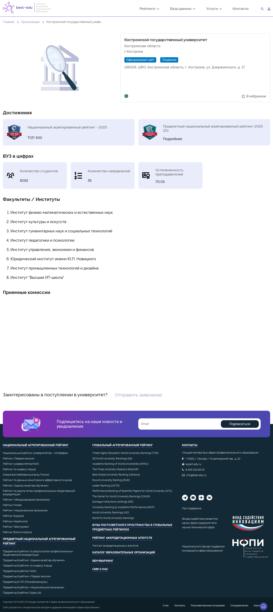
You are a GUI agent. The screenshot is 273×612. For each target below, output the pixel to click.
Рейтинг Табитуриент (16, 526)
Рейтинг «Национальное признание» (25, 510)
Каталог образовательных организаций (123, 552)
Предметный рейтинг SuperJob (22, 592)
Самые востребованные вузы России (26, 474)
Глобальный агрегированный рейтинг (122, 445)
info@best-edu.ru (196, 475)
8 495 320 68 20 (195, 469)
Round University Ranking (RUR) (111, 480)
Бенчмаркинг (102, 561)
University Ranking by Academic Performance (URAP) (123, 507)
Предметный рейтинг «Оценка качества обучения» (34, 560)
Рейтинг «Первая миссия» (19, 458)
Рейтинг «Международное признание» (26, 499)
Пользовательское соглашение (208, 605)
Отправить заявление (138, 394)
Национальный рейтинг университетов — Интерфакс (35, 452)
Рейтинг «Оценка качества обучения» (26, 485)
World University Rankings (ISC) (110, 512)
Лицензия (169, 59)
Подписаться (239, 424)
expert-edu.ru (193, 464)
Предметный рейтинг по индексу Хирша (27, 565)
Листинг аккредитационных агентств (115, 545)
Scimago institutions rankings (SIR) (112, 501)
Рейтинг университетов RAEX (21, 463)
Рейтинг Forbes (12, 505)
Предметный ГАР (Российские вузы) (25, 581)
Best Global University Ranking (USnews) (116, 474)
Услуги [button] (214, 9)
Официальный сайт (140, 59)
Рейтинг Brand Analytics (17, 532)
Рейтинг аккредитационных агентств (122, 538)
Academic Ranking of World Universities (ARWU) (120, 463)
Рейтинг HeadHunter (15, 521)
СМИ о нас (100, 569)
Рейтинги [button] (149, 9)
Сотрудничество (239, 605)
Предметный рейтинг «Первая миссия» (27, 576)
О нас (166, 605)
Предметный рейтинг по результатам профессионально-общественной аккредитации (38, 553)
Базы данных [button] (182, 9)
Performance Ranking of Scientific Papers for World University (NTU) (132, 490)
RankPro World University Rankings (113, 518)
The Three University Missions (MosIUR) (115, 469)
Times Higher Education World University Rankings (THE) (125, 452)
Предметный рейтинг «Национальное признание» (33, 587)
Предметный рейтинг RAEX (19, 571)
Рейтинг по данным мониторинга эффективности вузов (37, 480)
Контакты (241, 8)
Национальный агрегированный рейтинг (35, 445)
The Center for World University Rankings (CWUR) (121, 496)
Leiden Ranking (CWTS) (106, 485)
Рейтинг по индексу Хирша (19, 469)
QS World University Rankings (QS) (112, 458)
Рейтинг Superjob (13, 515)
